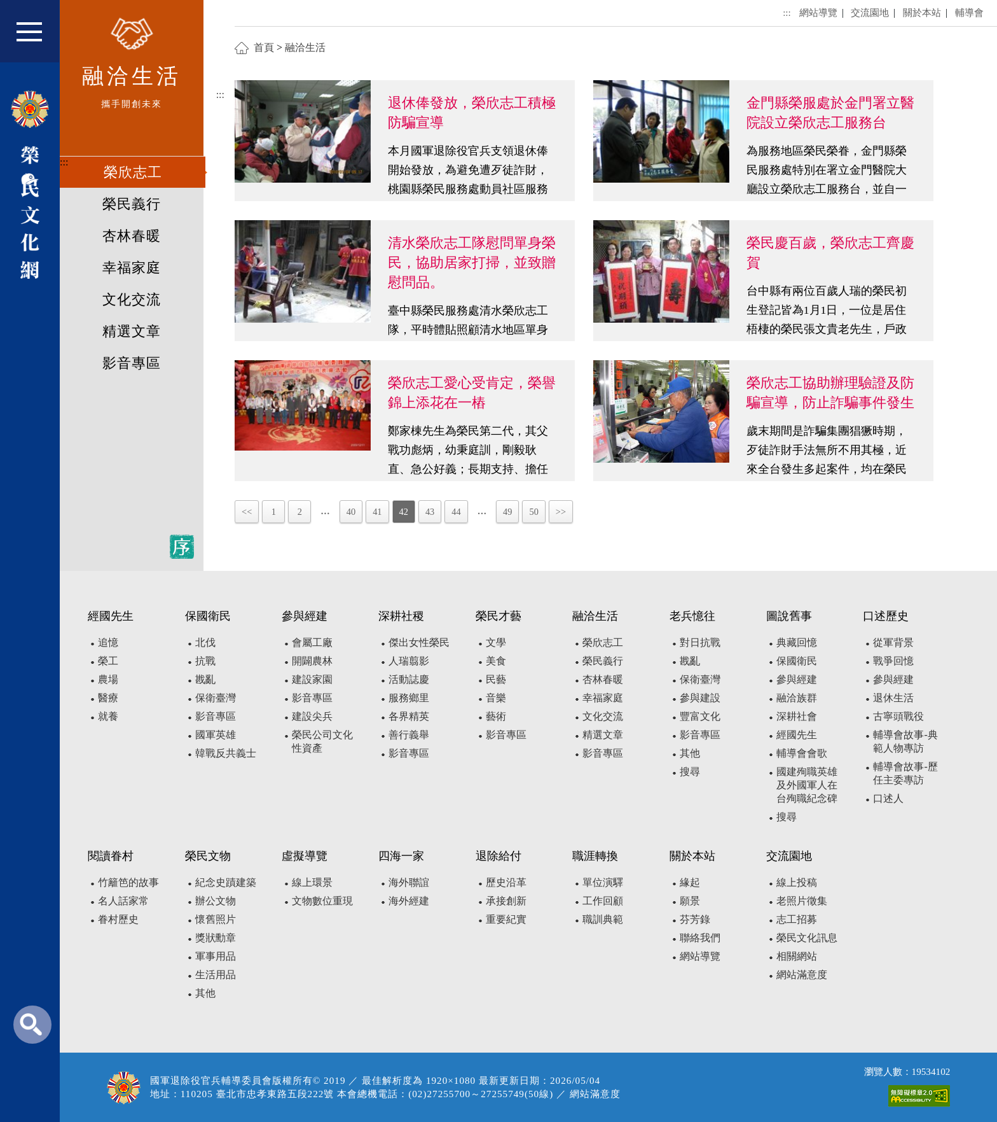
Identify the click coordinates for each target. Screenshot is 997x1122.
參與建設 (700, 697)
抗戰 (205, 661)
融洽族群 (796, 697)
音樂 (496, 697)
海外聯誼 (408, 882)
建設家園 (312, 679)
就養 (108, 716)
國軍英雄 (215, 734)
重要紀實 (506, 919)
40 (351, 512)
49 (507, 512)
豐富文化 (700, 716)
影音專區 (131, 363)
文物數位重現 (322, 900)
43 (429, 512)
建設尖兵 (312, 716)
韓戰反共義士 (225, 753)
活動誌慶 (408, 679)
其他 (690, 753)
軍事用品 (215, 956)
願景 (690, 900)
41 (377, 512)
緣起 (690, 882)
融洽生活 (305, 47)
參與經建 (796, 679)
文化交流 (131, 299)
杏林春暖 (131, 236)
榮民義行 (131, 204)
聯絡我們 (700, 937)
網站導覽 (818, 12)
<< (247, 512)
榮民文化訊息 (806, 937)
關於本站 (922, 12)
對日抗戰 (700, 642)
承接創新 (506, 900)
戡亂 (205, 679)
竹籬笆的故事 (128, 882)
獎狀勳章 (215, 937)
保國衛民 (796, 661)
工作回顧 (602, 900)
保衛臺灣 (215, 697)
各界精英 (408, 716)
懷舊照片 (215, 919)
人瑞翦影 (408, 661)
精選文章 (131, 331)
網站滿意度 (801, 974)
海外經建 (408, 900)
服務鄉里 (408, 697)
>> (561, 512)
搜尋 (690, 771)
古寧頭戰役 (898, 716)
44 (455, 512)
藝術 (496, 716)
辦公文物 (215, 900)
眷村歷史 (118, 919)
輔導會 (969, 12)
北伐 (205, 642)
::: (64, 162)
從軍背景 (893, 642)
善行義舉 (408, 734)
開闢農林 (312, 661)
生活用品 (215, 974)
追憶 (108, 642)
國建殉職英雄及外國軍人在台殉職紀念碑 (806, 785)
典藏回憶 (796, 642)
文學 (496, 642)
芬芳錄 (695, 919)
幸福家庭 (131, 268)
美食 (496, 661)
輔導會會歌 (801, 753)
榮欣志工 (133, 172)
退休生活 (893, 697)
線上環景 (312, 882)
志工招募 (796, 919)
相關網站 (796, 956)
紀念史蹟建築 (225, 882)
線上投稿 (796, 882)
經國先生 (796, 734)
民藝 (496, 679)
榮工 (108, 661)
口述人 (888, 798)
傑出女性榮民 (419, 642)
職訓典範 (602, 919)
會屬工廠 (312, 642)
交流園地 (870, 12)
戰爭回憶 (893, 661)
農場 (108, 679)
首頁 (264, 47)
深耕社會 (796, 716)
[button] (38, 36)
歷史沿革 (506, 882)
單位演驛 (602, 882)
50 (533, 512)
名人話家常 (123, 900)
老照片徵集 (801, 900)
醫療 (108, 697)
